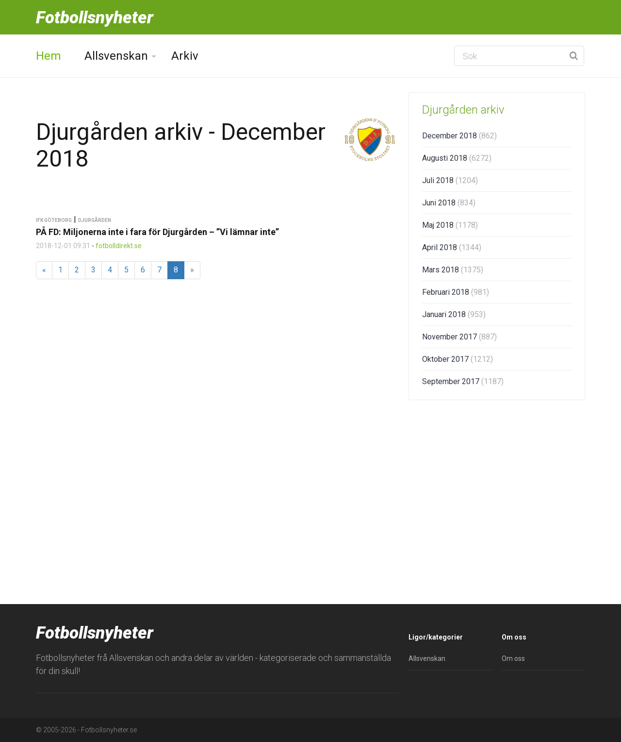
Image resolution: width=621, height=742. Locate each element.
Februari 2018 (455, 292)
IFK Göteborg (54, 220)
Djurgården (94, 220)
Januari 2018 (454, 314)
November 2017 (459, 336)
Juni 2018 (448, 202)
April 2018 (451, 247)
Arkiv (184, 56)
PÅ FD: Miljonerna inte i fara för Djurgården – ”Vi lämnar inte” (157, 232)
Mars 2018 (452, 269)
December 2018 (459, 135)
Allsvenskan (116, 56)
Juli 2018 (450, 180)
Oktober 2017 (457, 359)
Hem (48, 56)
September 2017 (463, 381)
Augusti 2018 (456, 158)
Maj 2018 (450, 225)
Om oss (513, 658)
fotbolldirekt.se (119, 246)
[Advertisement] (497, 483)
